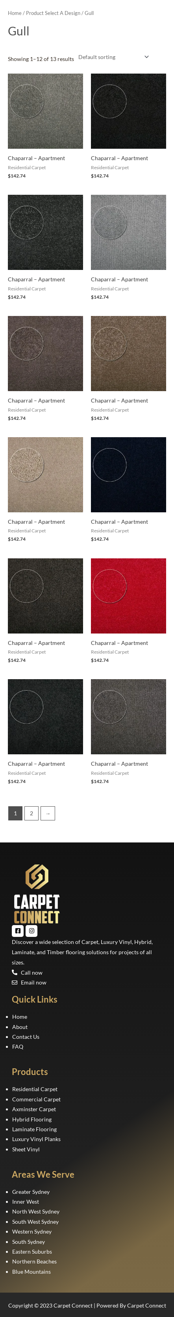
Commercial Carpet (36, 1099)
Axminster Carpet (34, 1109)
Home (15, 13)
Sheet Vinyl (26, 1149)
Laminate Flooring (34, 1129)
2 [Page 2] (31, 813)
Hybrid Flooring (32, 1119)
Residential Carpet (34, 1089)
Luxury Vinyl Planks (36, 1139)
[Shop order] (112, 57)
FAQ (17, 1046)
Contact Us (25, 1036)
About (20, 1026)
